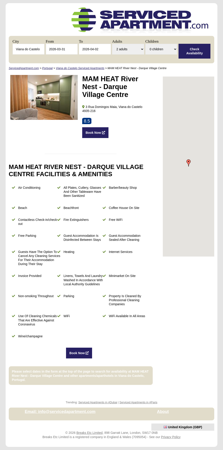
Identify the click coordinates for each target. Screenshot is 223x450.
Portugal (47, 68)
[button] (188, 163)
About (163, 411)
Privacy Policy (171, 437)
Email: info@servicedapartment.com (60, 411)
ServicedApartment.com (24, 68)
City (16, 41)
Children (152, 41)
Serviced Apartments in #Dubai (97, 402)
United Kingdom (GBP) (182, 427)
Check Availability (194, 51)
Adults (117, 41)
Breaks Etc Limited (89, 433)
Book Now (95, 132)
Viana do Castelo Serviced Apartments (80, 68)
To (81, 41)
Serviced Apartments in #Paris (138, 402)
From (50, 41)
